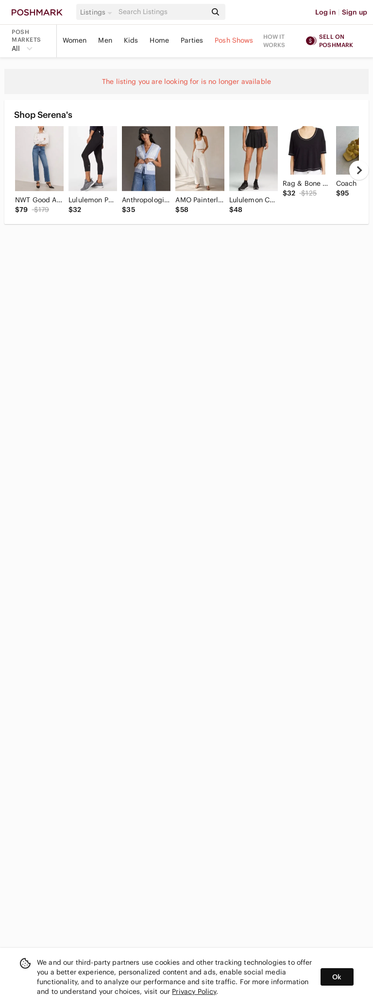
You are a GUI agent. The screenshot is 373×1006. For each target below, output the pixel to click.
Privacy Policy (194, 991)
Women (75, 40)
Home (159, 40)
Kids (131, 40)
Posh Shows (234, 40)
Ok (336, 977)
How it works (274, 41)
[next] (359, 170)
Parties (192, 40)
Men (105, 40)
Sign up (354, 12)
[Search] (161, 12)
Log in (325, 12)
